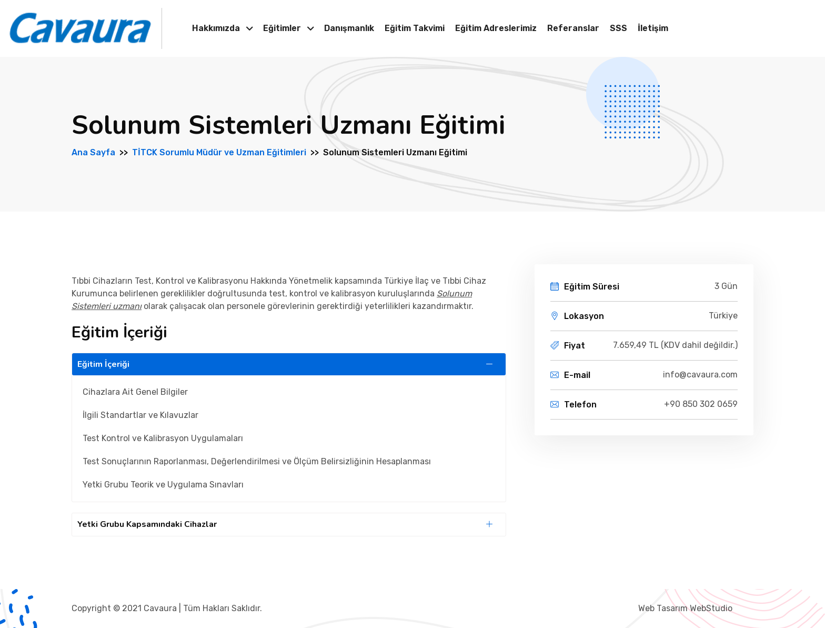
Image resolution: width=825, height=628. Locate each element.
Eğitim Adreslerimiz (496, 28)
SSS (618, 28)
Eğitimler (282, 28)
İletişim (653, 28)
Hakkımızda (216, 28)
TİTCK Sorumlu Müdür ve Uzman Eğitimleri (219, 152)
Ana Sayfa (93, 152)
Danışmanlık (349, 28)
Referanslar (573, 28)
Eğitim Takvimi (415, 28)
